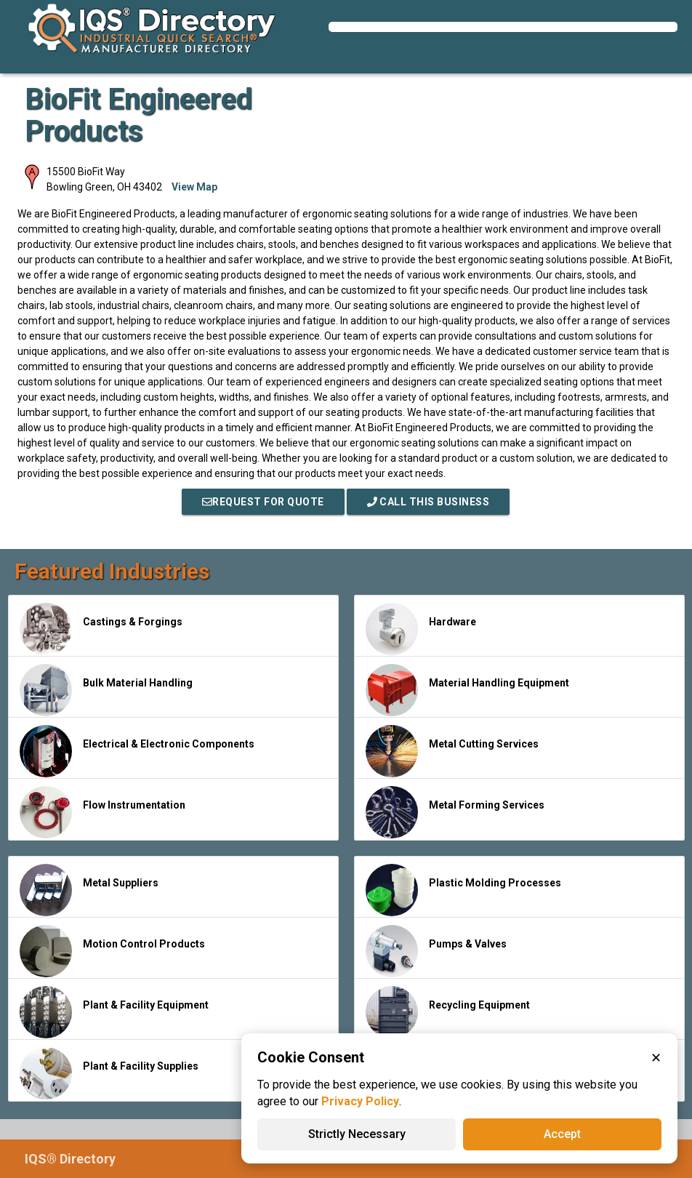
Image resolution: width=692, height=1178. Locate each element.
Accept (562, 1134)
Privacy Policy (360, 1101)
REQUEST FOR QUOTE (263, 502)
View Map (194, 187)
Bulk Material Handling (106, 690)
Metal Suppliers (89, 890)
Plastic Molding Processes (463, 890)
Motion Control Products (112, 951)
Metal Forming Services (455, 812)
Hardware (421, 629)
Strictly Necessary (357, 1134)
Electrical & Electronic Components (137, 751)
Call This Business (428, 502)
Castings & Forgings (101, 629)
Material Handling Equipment (467, 690)
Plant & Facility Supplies (109, 1073)
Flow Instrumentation (102, 812)
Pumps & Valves (436, 951)
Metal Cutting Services (452, 751)
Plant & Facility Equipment (114, 1012)
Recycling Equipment (448, 1012)
